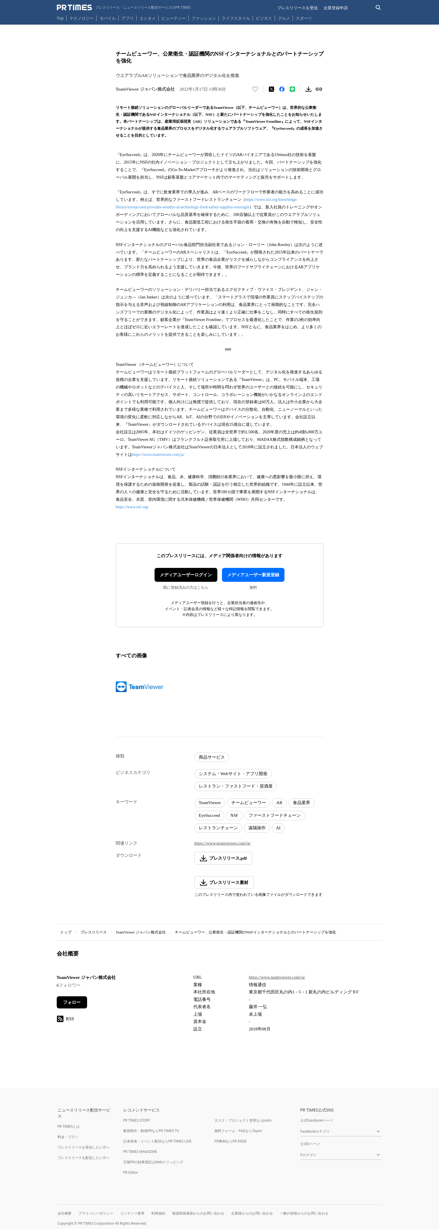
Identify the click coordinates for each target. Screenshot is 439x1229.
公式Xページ (310, 1143)
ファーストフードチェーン (275, 815)
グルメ (284, 18)
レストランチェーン (218, 828)
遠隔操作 (257, 828)
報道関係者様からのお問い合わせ (198, 1213)
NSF (234, 815)
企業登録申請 (336, 7)
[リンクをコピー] (319, 89)
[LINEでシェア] (292, 89)
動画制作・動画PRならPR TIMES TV (151, 1130)
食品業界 (301, 802)
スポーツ (304, 18)
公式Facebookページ (316, 1120)
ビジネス (264, 18)
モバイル (108, 18)
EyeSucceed (209, 815)
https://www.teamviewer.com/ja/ (158, 454)
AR (279, 802)
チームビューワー (248, 802)
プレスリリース (93, 932)
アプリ (128, 18)
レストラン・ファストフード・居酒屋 (236, 786)
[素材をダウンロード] (308, 89)
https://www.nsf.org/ (132, 507)
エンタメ (147, 18)
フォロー (71, 1002)
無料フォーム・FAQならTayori (238, 1130)
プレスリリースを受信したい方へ (84, 1147)
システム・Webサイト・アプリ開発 (233, 773)
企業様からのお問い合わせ (252, 1213)
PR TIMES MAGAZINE (140, 1151)
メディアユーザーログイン (186, 575)
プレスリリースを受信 (297, 7)
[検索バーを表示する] (378, 8)
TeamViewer (210, 802)
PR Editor (130, 1172)
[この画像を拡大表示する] (141, 686)
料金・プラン (68, 1136)
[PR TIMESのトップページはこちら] (124, 7)
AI (278, 828)
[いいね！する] (255, 89)
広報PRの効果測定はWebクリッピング (153, 1162)
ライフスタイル (236, 18)
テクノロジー (81, 18)
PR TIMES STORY (136, 1120)
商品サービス (212, 757)
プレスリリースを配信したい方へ (84, 1157)
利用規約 (158, 1213)
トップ (65, 932)
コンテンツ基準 (132, 1213)
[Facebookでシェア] (281, 89)
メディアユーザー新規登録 (253, 575)
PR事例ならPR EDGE (230, 1141)
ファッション (204, 18)
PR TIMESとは (69, 1126)
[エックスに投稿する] (271, 89)
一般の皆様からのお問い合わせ (304, 1213)
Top (60, 18)
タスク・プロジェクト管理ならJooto (242, 1120)
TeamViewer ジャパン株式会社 (141, 932)
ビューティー (173, 18)
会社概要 (64, 1213)
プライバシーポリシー (95, 1213)
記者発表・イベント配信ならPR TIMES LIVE (157, 1141)
